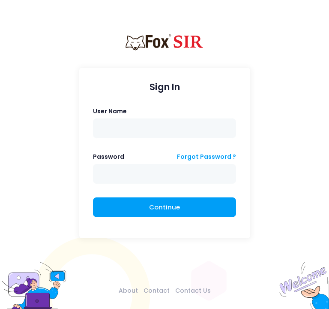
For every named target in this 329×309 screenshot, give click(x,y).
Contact (157, 290)
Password (108, 156)
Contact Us (193, 290)
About (128, 290)
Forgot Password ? (206, 156)
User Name (110, 111)
